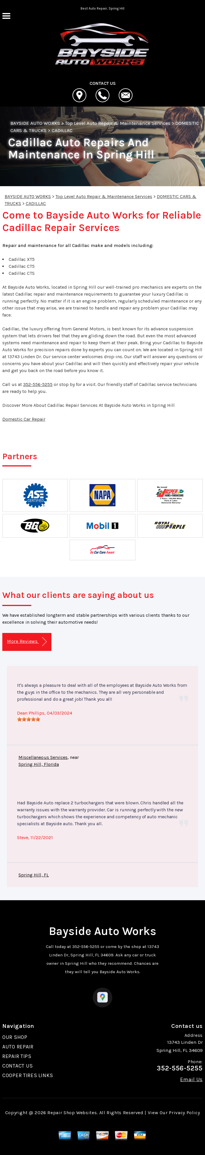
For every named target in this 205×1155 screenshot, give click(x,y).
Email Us (191, 1079)
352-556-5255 (38, 384)
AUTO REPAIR (17, 1047)
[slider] (28, 719)
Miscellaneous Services (43, 757)
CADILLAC (62, 130)
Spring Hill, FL (33, 875)
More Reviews (26, 642)
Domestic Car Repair (23, 419)
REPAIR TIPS (16, 1056)
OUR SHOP (14, 1037)
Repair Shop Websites (72, 1112)
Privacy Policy (184, 1112)
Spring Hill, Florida (38, 764)
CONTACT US (17, 1066)
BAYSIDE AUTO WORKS (35, 123)
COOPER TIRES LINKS (27, 1075)
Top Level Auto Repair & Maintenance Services (118, 123)
